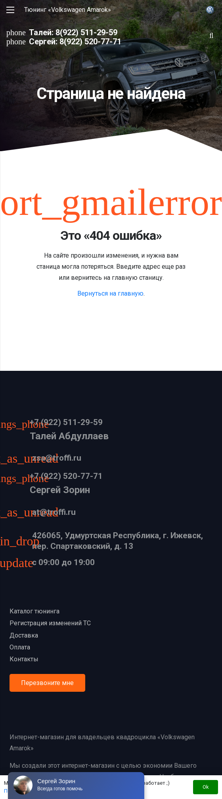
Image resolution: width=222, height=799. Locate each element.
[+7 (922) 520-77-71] (20, 479)
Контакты (24, 659)
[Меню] (10, 10)
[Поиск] (211, 35)
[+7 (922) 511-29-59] (20, 425)
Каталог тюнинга (34, 611)
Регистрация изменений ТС (50, 623)
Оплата (20, 647)
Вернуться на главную (110, 293)
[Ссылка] (210, 10)
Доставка (24, 635)
